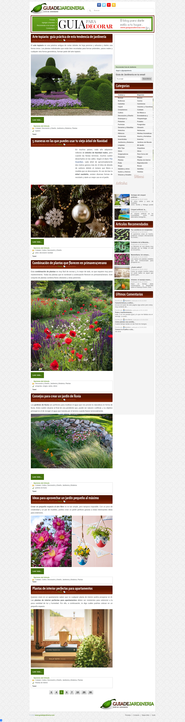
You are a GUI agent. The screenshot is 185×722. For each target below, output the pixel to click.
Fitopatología (142, 119)
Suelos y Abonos (124, 172)
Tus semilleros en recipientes (141, 230)
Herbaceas (141, 130)
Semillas (140, 169)
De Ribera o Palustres (141, 114)
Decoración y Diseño (49, 128)
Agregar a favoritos (48, 23)
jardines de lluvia (41, 488)
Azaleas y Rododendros (123, 96)
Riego (120, 166)
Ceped (120, 107)
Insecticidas (122, 139)
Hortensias (122, 136)
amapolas (38, 386)
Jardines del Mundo (144, 142)
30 (90, 692)
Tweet (34, 134)
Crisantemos (122, 110)
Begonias (140, 95)
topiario (37, 131)
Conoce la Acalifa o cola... (124, 329)
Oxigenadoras (123, 154)
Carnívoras (141, 104)
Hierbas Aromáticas (144, 133)
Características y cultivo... (124, 303)
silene (55, 386)
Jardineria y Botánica (64, 128)
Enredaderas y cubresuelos (142, 117)
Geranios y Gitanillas (125, 127)
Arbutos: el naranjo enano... (141, 280)
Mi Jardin (140, 145)
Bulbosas (121, 101)
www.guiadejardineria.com (44, 715)
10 (77, 692)
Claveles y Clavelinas (145, 107)
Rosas (139, 166)
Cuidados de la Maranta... (140, 242)
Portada (52, 20)
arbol (37, 253)
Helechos (121, 130)
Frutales (140, 121)
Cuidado (38, 128)
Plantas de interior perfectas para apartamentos (62, 589)
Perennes (121, 157)
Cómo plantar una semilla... (125, 322)
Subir (153, 715)
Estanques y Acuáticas (122, 120)
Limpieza (121, 145)
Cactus (139, 101)
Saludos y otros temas (124, 170)
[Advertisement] (52, 166)
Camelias (121, 104)
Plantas (74, 128)
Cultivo (44, 250)
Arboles (121, 92)
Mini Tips (121, 148)
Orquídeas (141, 148)
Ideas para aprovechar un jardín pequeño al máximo (65, 498)
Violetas (140, 172)
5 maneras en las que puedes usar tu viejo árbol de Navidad (69, 141)
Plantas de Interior (41, 683)
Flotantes (121, 121)
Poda (120, 163)
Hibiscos (121, 133)
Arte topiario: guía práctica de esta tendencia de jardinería (69, 37)
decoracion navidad (46, 253)
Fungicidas (141, 124)
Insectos (140, 139)
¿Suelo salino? (136, 267)
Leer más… (37, 120)
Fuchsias (121, 124)
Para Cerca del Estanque (142, 155)
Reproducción (142, 163)
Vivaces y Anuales (124, 175)
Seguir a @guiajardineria (123, 70)
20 (84, 692)
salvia (50, 386)
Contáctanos (50, 28)
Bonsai (120, 98)
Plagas (139, 157)
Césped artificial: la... (138, 210)
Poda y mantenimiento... (124, 312)
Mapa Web (145, 715)
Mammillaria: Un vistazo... (140, 255)
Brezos (139, 98)
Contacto (136, 715)
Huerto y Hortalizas (144, 136)
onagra (45, 386)
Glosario (140, 127)
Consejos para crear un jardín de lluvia (56, 396)
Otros (120, 151)
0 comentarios (71, 40)
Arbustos (140, 92)
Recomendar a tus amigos (46, 25)
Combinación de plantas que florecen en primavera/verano (69, 263)
